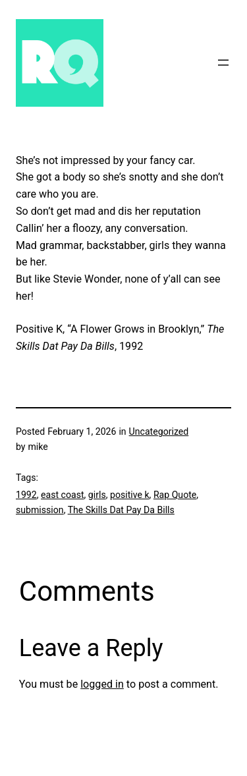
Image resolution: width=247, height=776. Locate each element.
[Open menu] (223, 62)
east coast (62, 494)
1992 (26, 494)
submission (40, 510)
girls (97, 494)
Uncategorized (159, 431)
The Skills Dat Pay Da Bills (121, 510)
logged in (102, 684)
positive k (130, 494)
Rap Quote (174, 494)
